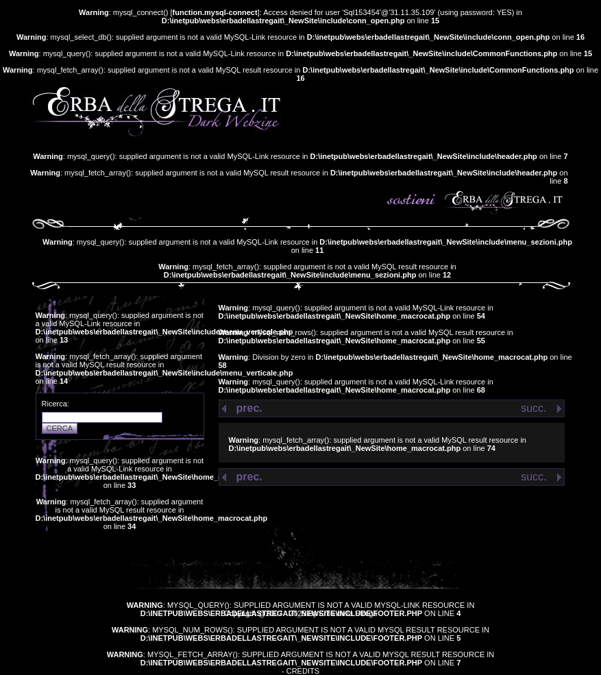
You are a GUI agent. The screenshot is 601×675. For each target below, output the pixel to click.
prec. (249, 408)
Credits (302, 671)
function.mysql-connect (215, 12)
